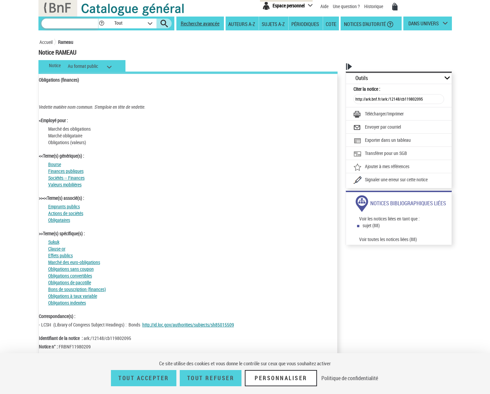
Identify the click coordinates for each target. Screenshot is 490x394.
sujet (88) (371, 225)
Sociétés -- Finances (66, 178)
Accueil (46, 42)
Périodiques (305, 23)
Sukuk (53, 242)
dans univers (423, 25)
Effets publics (60, 255)
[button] (101, 23)
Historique (374, 6)
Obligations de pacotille (69, 282)
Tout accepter (143, 378)
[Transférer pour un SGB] (380, 154)
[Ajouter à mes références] (381, 167)
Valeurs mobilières (65, 184)
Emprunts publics (64, 206)
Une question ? (346, 6)
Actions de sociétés (65, 213)
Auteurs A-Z (241, 23)
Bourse (54, 164)
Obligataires (59, 220)
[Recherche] (69, 23)
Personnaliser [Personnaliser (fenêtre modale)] (281, 378)
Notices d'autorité (364, 23)
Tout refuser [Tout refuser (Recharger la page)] (210, 378)
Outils (361, 78)
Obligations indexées (67, 302)
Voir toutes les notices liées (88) (388, 239)
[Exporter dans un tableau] (382, 141)
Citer (366, 89)
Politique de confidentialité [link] (349, 378)
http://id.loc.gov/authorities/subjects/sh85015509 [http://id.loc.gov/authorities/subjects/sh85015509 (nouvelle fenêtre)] (188, 324)
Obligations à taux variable (72, 296)
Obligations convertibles (70, 275)
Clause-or (56, 248)
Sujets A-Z (273, 23)
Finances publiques (66, 171)
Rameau (65, 42)
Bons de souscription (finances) (77, 289)
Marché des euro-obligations (74, 262)
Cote (331, 23)
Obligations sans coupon (71, 269)
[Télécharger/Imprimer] (378, 114)
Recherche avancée (200, 23)
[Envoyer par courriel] (377, 128)
